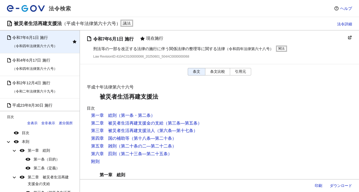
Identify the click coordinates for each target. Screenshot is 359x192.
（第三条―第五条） (183, 123)
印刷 (318, 185)
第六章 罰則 (104, 153)
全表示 (32, 123)
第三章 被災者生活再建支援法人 (123, 130)
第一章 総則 (39, 150)
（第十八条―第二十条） (152, 138)
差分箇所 (66, 123)
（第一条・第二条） (136, 115)
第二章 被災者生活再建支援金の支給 (48, 180)
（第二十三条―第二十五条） (144, 153)
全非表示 (48, 123)
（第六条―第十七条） (176, 130)
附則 (95, 161)
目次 (25, 133)
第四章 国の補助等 (110, 138)
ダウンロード (341, 185)
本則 (25, 141)
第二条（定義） (47, 168)
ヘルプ (346, 8)
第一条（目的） (47, 159)
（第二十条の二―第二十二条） (146, 146)
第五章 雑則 (104, 146)
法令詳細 (344, 24)
